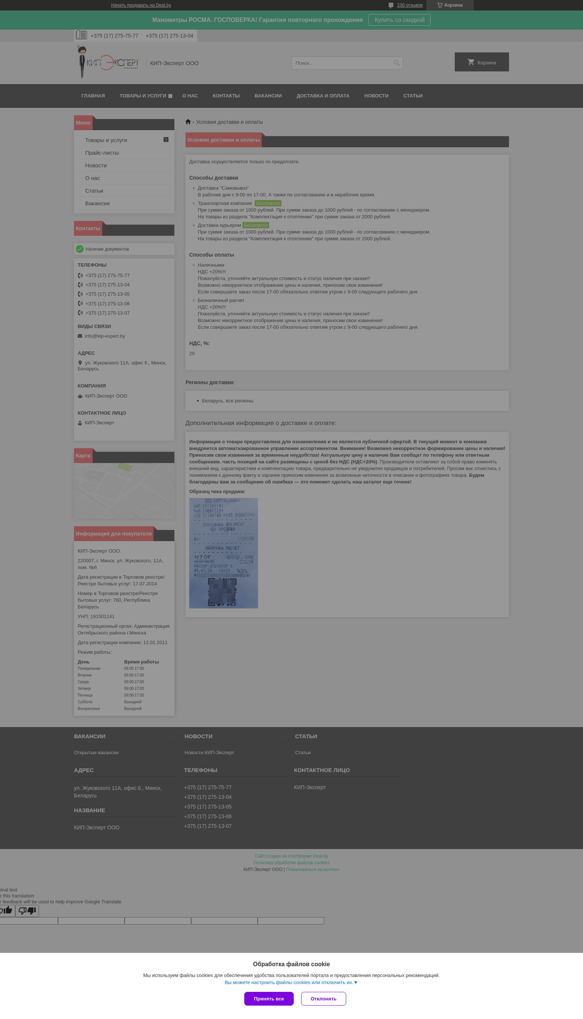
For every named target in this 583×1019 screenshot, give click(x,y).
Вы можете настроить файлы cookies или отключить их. (289, 982)
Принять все (269, 999)
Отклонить (323, 999)
